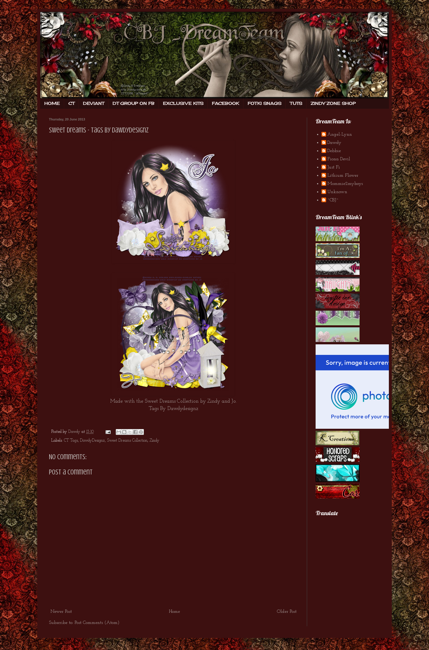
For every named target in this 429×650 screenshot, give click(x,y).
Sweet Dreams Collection (127, 440)
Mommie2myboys (345, 183)
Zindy (213, 401)
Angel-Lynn (339, 134)
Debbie (334, 151)
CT (71, 103)
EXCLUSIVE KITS (183, 103)
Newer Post (61, 611)
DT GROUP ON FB (133, 103)
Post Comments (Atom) (97, 622)
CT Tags (71, 440)
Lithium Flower (342, 175)
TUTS (296, 103)
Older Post (287, 611)
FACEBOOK (225, 103)
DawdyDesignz (92, 440)
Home (174, 611)
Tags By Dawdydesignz (173, 408)
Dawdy (334, 142)
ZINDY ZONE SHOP (333, 103)
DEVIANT (93, 103)
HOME (52, 103)
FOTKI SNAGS (264, 103)
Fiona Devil (338, 159)
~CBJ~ (332, 200)
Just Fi (333, 167)
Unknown (337, 192)
